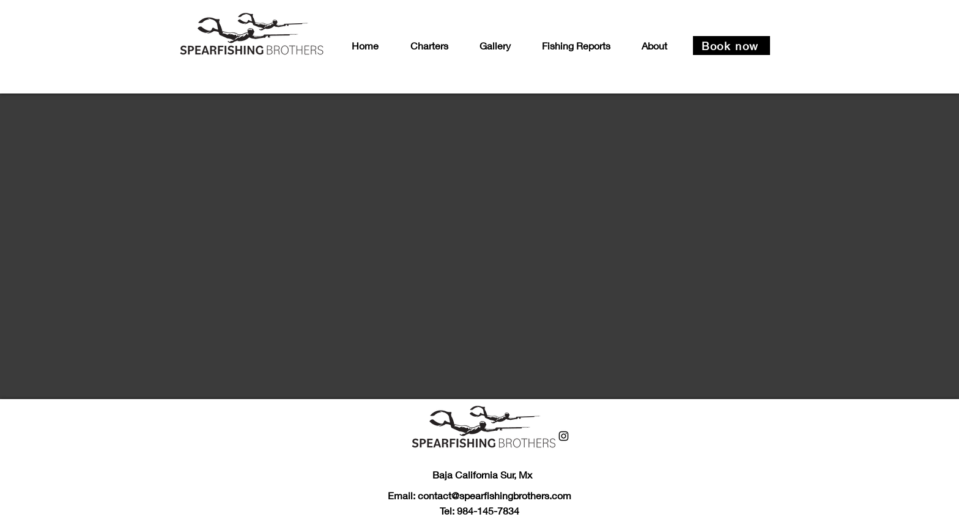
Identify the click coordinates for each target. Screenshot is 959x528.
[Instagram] (563, 436)
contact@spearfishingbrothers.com (494, 495)
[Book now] (731, 45)
